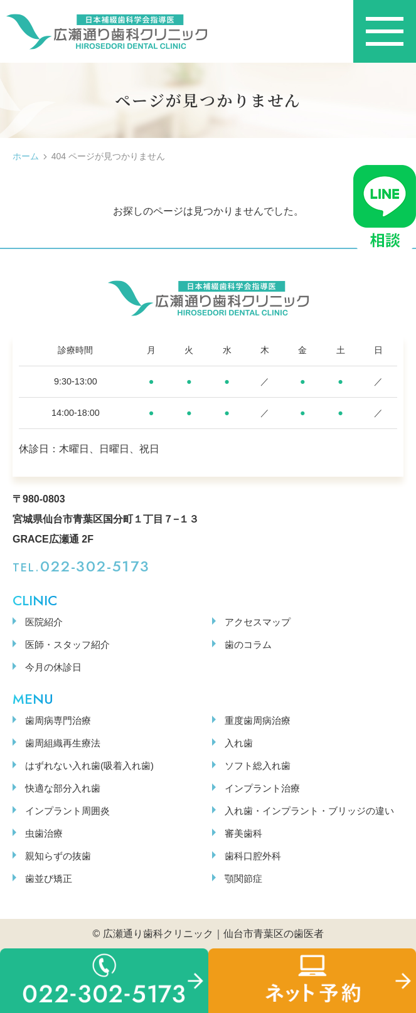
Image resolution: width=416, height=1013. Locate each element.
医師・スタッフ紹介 (67, 644)
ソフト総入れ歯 (258, 765)
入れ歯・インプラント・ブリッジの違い (309, 810)
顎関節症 (243, 878)
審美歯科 (243, 833)
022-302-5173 (95, 566)
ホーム (26, 156)
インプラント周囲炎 (67, 810)
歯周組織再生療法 (62, 743)
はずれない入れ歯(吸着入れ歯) (89, 765)
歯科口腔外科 (253, 856)
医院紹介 (44, 622)
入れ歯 (239, 743)
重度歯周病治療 (258, 720)
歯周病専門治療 (58, 720)
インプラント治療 (262, 788)
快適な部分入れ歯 (62, 788)
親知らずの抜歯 (58, 856)
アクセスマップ (258, 622)
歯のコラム (248, 644)
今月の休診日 (53, 667)
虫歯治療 (44, 833)
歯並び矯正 (48, 878)
